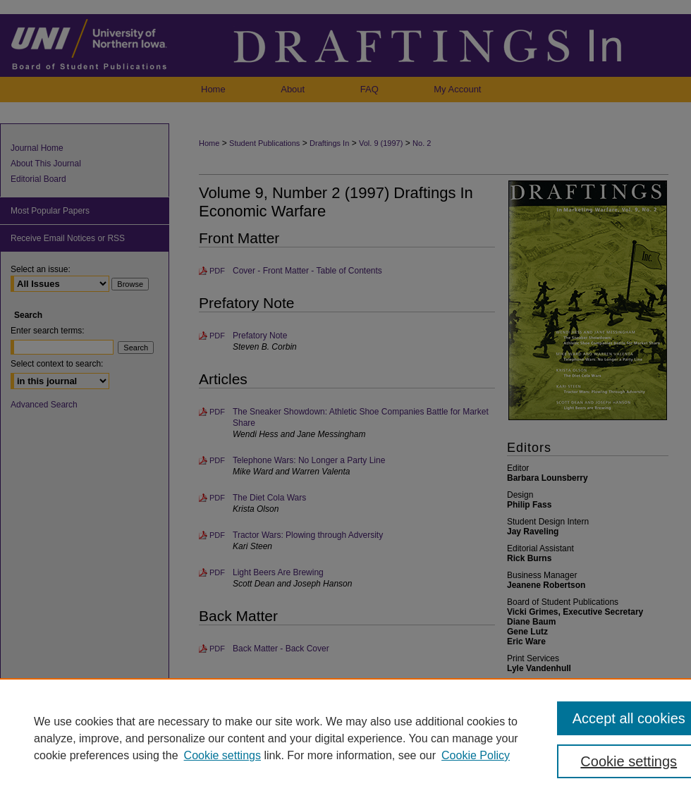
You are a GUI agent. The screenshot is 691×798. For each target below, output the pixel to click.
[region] (345, 738)
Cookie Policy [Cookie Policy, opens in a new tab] (475, 755)
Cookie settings (222, 755)
